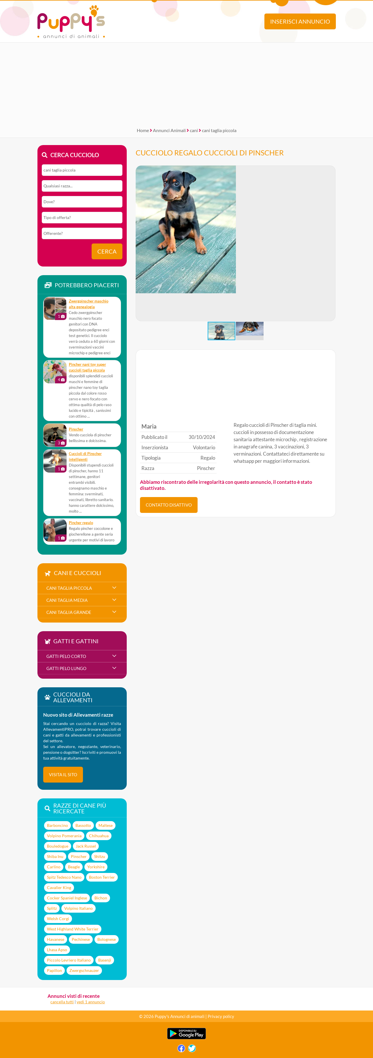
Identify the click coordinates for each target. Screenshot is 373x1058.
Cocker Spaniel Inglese (67, 897)
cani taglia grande (68, 612)
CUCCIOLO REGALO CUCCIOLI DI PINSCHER (210, 152)
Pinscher (76, 429)
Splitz (52, 908)
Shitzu (99, 856)
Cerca (107, 251)
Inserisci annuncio (300, 21)
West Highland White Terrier (73, 928)
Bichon (100, 897)
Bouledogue (57, 846)
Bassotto (83, 825)
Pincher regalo (81, 523)
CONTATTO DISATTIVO (169, 504)
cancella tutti (62, 1001)
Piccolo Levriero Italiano (69, 960)
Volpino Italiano (78, 908)
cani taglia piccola (219, 130)
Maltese (106, 825)
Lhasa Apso (57, 949)
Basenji (104, 960)
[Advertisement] (186, 83)
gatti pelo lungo (66, 668)
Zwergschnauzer (84, 970)
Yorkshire (96, 866)
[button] (331, 243)
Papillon (54, 970)
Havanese (55, 939)
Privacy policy (221, 1016)
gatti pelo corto (66, 656)
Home (143, 130)
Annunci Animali (169, 130)
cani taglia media (67, 600)
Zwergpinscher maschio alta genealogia (88, 304)
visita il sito (63, 774)
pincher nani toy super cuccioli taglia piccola (87, 367)
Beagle (74, 866)
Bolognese (106, 939)
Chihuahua (99, 835)
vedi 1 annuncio (91, 1001)
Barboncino (57, 825)
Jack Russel (86, 846)
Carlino (53, 866)
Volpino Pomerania (64, 835)
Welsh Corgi (58, 918)
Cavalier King (59, 887)
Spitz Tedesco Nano (64, 877)
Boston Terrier (102, 877)
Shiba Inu (55, 856)
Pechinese (81, 939)
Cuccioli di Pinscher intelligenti (85, 457)
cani (194, 130)
